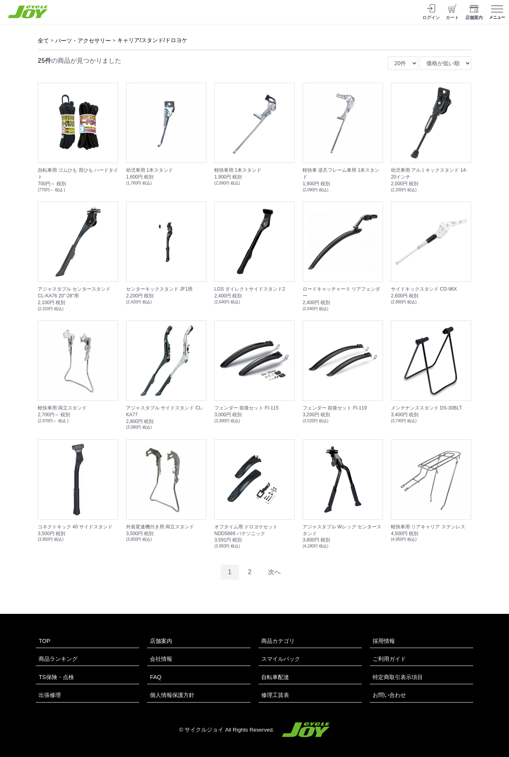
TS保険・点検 (56, 677)
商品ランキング (58, 659)
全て (43, 40)
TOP (44, 641)
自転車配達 (275, 677)
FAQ (155, 677)
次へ (274, 572)
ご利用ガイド (389, 659)
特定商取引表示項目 (398, 677)
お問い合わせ (389, 695)
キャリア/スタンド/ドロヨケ (152, 40)
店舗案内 (161, 641)
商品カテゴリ (278, 641)
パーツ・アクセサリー (83, 40)
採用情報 (384, 641)
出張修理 (50, 695)
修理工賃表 (275, 695)
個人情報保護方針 (172, 695)
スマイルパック (280, 659)
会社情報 (161, 659)
